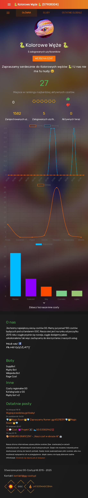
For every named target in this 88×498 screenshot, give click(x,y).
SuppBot (10, 366)
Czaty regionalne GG (16, 388)
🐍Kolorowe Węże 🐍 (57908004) (36, 4)
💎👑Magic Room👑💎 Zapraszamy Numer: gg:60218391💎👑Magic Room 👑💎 (41, 419)
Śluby (46, 12)
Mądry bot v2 (13, 395)
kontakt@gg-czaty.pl (25, 476)
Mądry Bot (11, 370)
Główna (26, 12)
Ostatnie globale (72, 12)
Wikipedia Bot (13, 373)
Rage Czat (11, 376)
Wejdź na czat (44, 58)
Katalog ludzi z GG (15, 392)
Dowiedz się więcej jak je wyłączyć (30, 458)
